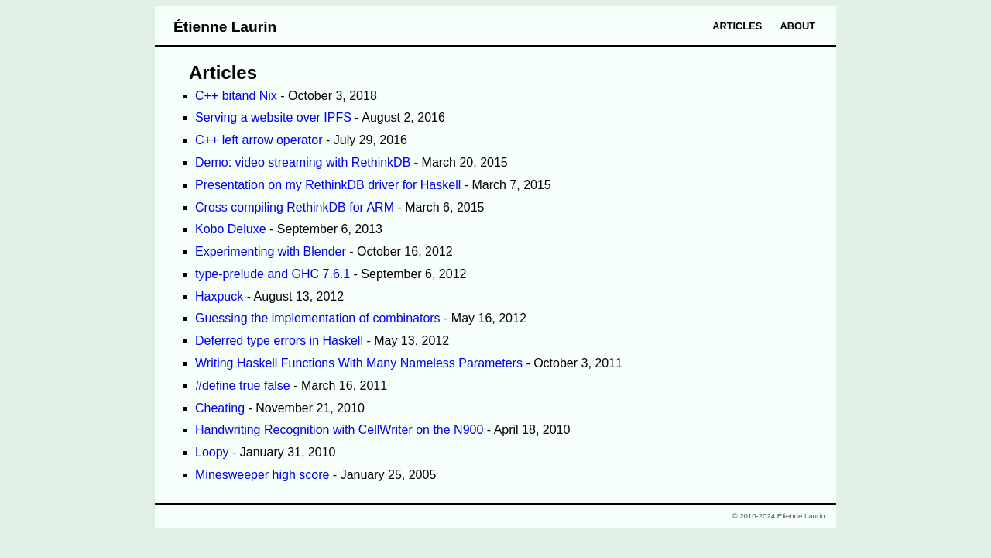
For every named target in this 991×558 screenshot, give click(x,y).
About (798, 26)
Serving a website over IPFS (273, 117)
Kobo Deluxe (230, 229)
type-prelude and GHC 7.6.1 (272, 274)
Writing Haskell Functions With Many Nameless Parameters (359, 363)
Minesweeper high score (262, 474)
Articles (737, 26)
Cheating (220, 408)
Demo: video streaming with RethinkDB (302, 162)
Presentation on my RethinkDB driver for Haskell (328, 184)
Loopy (212, 452)
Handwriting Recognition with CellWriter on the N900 (339, 429)
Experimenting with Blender (270, 251)
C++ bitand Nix (236, 95)
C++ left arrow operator (259, 139)
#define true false (242, 385)
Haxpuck (219, 296)
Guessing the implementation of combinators (318, 318)
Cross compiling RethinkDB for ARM (294, 207)
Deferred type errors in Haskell (279, 340)
